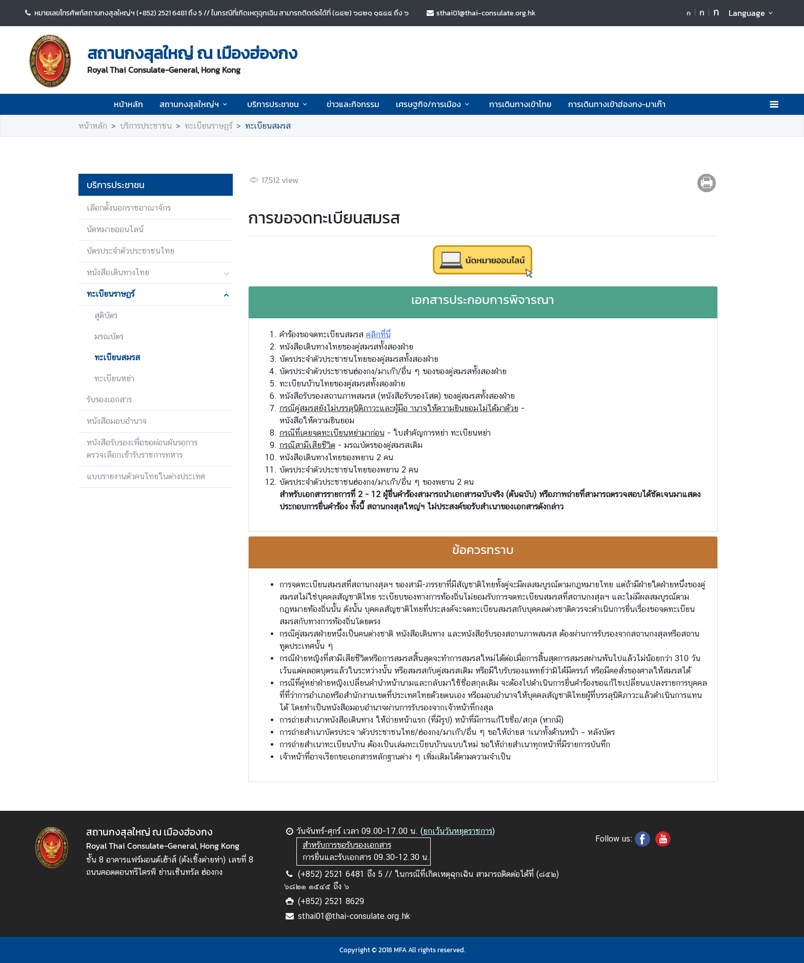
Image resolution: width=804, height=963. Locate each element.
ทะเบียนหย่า (114, 378)
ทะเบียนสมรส (268, 126)
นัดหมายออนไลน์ (115, 229)
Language (752, 13)
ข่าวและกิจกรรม (353, 104)
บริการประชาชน (278, 104)
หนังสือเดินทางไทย (118, 272)
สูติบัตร (105, 315)
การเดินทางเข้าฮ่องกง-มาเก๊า (617, 104)
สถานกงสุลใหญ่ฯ (194, 104)
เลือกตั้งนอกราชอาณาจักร (129, 208)
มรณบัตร (109, 336)
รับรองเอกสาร (109, 399)
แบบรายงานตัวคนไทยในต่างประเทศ (146, 476)
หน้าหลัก (128, 104)
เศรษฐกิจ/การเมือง (434, 104)
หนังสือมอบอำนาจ (117, 421)
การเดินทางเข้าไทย (520, 104)
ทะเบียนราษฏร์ (208, 126)
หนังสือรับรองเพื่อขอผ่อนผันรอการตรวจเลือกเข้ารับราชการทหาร (142, 449)
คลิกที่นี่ (378, 334)
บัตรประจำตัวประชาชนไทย (130, 251)
